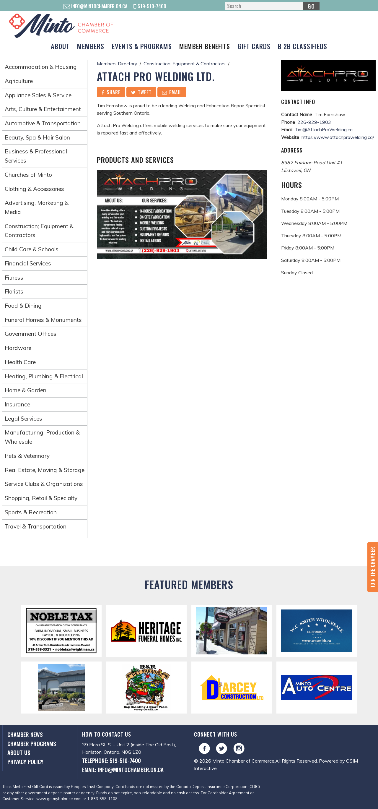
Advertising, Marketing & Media (37, 207)
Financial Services (28, 263)
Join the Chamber (372, 567)
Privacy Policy (25, 761)
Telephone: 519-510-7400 (111, 760)
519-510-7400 (149, 6)
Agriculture (19, 81)
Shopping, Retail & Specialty (41, 498)
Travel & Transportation (35, 526)
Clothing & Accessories (34, 188)
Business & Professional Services (36, 156)
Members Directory (117, 64)
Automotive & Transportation (43, 123)
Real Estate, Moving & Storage (44, 470)
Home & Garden (25, 390)
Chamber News (25, 734)
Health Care (20, 362)
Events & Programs (142, 46)
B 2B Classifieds (302, 46)
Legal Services (23, 418)
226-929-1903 (314, 122)
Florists (14, 291)
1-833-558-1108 (102, 798)
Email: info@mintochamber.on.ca (123, 769)
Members (90, 46)
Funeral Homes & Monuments (43, 319)
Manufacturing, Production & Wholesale (42, 437)
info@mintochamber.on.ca (95, 6)
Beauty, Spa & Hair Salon (37, 137)
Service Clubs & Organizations (44, 483)
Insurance (17, 404)
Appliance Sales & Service (38, 95)
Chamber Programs (31, 743)
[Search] (272, 6)
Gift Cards (254, 46)
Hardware (18, 347)
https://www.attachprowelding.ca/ (338, 137)
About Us (18, 752)
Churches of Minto (28, 174)
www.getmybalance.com (59, 798)
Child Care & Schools (31, 249)
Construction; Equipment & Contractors (39, 231)
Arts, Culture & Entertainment (43, 109)
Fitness (14, 277)
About (60, 46)
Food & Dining (23, 305)
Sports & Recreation (31, 512)
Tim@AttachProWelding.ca (324, 129)
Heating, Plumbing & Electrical (44, 376)
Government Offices (30, 333)
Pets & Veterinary (27, 455)
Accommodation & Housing (41, 66)
